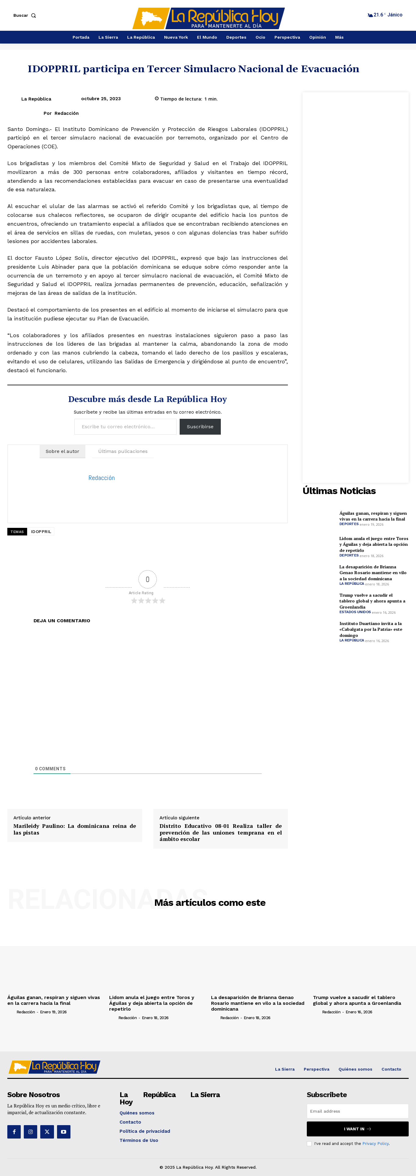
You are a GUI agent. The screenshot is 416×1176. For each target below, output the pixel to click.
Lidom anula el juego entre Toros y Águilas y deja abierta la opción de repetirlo (373, 544)
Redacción (67, 113)
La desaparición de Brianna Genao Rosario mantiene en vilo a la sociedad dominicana (373, 572)
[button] (25, 15)
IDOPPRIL (41, 531)
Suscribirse (200, 426)
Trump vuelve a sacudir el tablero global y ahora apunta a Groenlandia (372, 601)
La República (36, 99)
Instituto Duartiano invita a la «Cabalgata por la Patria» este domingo (370, 629)
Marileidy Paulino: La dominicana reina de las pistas (74, 829)
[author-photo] (11, 1011)
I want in (358, 1129)
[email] (358, 1111)
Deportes (349, 524)
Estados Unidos (355, 612)
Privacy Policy (375, 1143)
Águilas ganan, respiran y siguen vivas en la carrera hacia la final (373, 516)
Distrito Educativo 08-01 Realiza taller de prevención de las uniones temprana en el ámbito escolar (221, 832)
